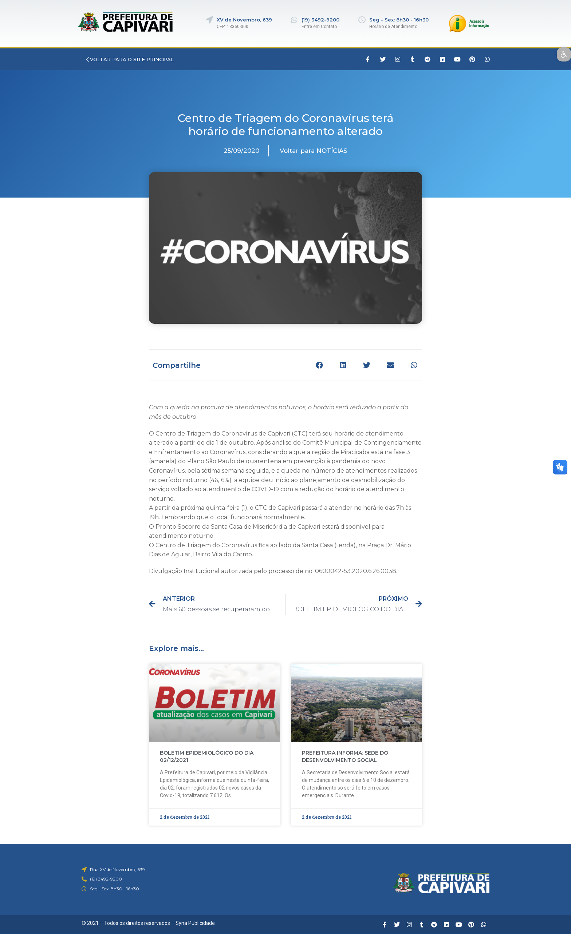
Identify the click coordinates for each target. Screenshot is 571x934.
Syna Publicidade (195, 923)
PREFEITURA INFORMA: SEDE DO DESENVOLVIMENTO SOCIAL (345, 756)
